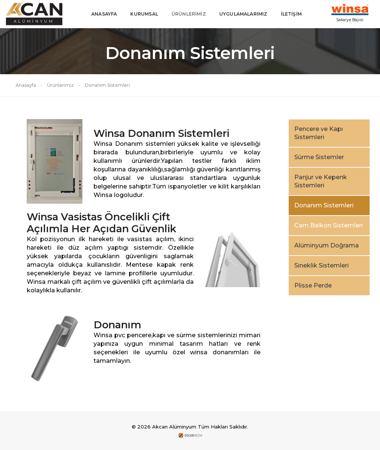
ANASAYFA (104, 14)
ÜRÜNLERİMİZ (188, 14)
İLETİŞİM (291, 14)
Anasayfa (26, 85)
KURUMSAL (144, 14)
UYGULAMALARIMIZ (243, 14)
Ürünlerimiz (60, 85)
